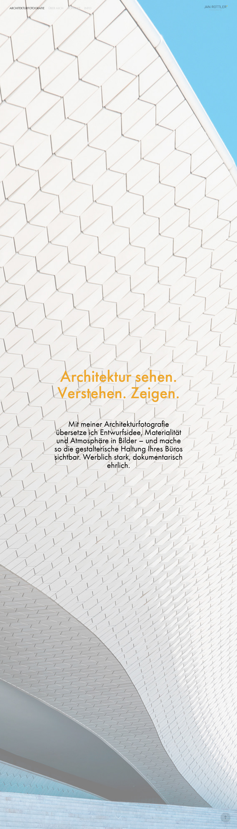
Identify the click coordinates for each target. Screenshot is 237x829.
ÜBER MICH (55, 8)
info (87, 8)
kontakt (73, 8)
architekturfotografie (27, 8)
